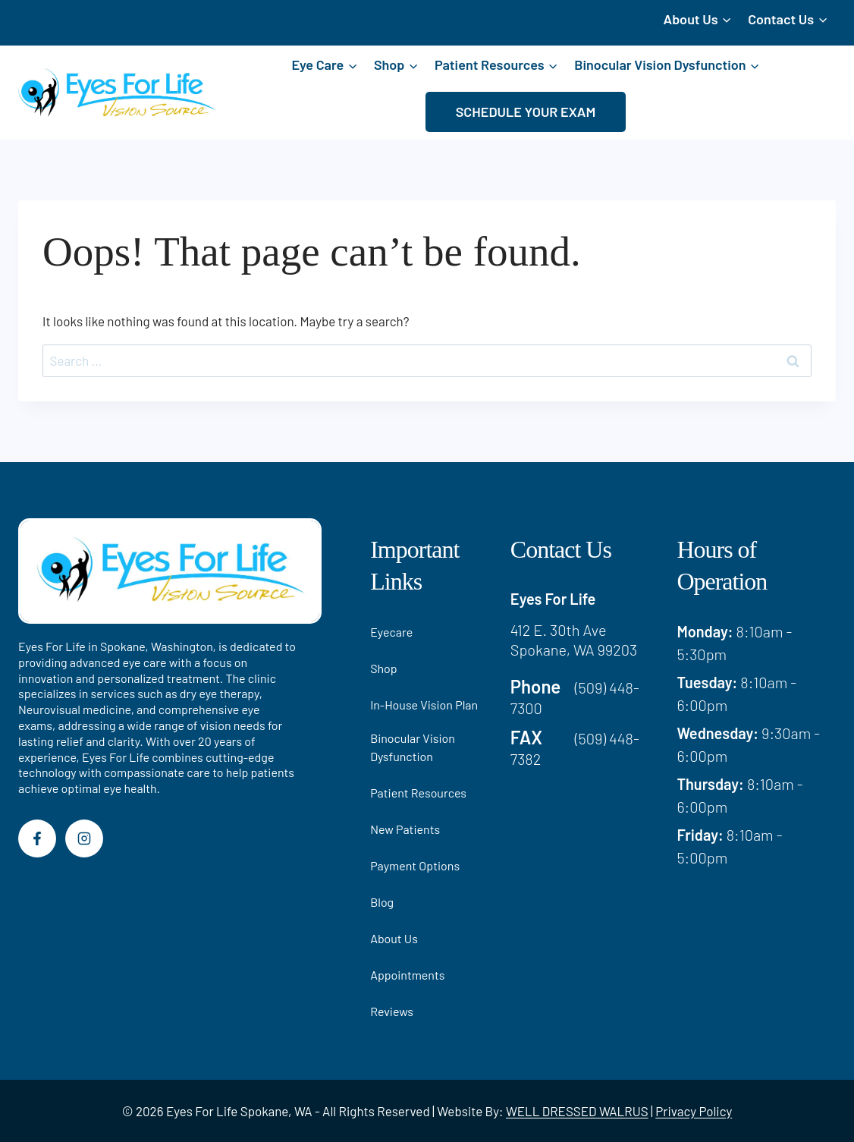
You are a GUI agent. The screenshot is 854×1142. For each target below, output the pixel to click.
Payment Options (415, 865)
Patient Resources (418, 792)
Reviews (391, 1011)
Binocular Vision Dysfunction (412, 747)
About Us (394, 938)
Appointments (407, 974)
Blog (382, 902)
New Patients (405, 829)
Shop (383, 668)
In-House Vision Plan (424, 704)
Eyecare (391, 631)
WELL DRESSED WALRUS (577, 1110)
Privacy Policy (693, 1110)
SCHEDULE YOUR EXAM (526, 111)
